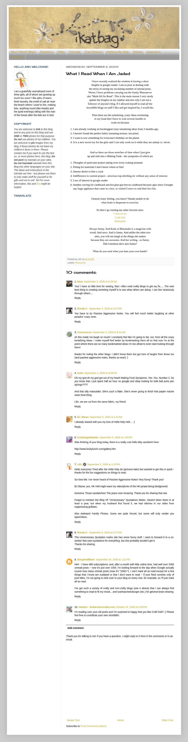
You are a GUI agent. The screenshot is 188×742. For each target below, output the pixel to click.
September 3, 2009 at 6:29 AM (100, 281)
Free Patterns (93, 51)
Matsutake (120, 221)
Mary (80, 281)
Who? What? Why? (23, 51)
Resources (80, 263)
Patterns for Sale (118, 51)
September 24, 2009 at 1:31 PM (113, 559)
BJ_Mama (83, 417)
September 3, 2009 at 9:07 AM (105, 308)
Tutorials (74, 51)
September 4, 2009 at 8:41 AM (109, 332)
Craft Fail (120, 217)
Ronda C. (82, 308)
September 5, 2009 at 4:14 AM (106, 417)
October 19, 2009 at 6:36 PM (131, 607)
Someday (17, 57)
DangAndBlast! (86, 559)
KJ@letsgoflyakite (87, 437)
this (38, 183)
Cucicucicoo (84, 332)
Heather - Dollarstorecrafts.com (97, 607)
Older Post (167, 720)
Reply (78, 298)
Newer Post (73, 720)
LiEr (79, 464)
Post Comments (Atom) (93, 726)
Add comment (75, 628)
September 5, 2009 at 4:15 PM (103, 464)
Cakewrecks (120, 213)
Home (120, 720)
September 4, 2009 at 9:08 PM (100, 373)
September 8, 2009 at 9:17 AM (105, 532)
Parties (138, 51)
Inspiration (153, 51)
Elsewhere (46, 51)
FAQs (61, 51)
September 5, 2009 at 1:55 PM (115, 437)
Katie (80, 373)
